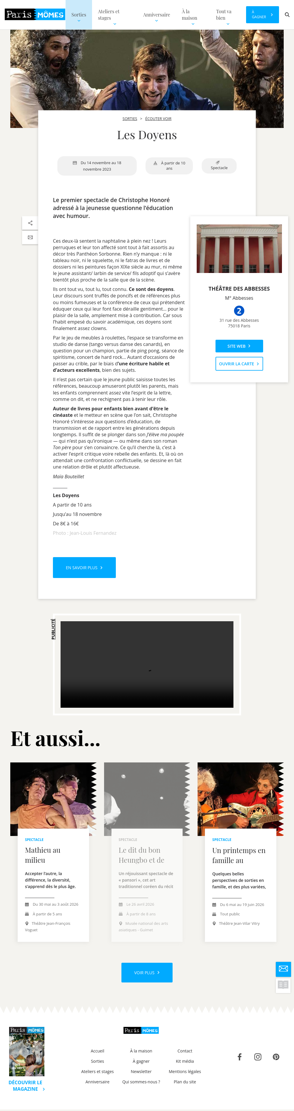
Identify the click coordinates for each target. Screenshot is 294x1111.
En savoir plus (84, 567)
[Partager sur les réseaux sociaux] (30, 223)
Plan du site (185, 1083)
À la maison (141, 1052)
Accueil (97, 1052)
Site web (239, 346)
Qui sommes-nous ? (141, 1083)
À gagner (141, 1062)
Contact (185, 1052)
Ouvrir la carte (239, 364)
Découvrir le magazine (27, 1087)
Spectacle (219, 165)
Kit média (185, 1062)
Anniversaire (98, 1083)
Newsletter (141, 1073)
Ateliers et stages (97, 1073)
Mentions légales (185, 1073)
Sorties (97, 1062)
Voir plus (147, 973)
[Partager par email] (30, 237)
